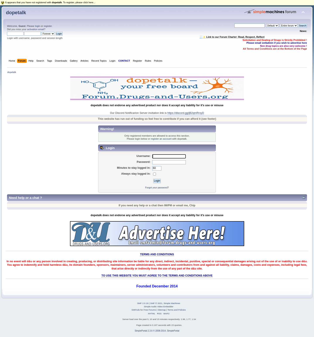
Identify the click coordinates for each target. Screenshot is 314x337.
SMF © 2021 (156, 303)
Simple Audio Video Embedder (158, 306)
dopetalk (16, 12)
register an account (161, 138)
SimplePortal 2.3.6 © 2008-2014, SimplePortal (157, 331)
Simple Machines (172, 303)
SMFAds (135, 310)
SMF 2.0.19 (142, 303)
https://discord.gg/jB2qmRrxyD (185, 113)
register (48, 26)
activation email (35, 29)
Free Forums (149, 310)
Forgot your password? (157, 187)
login (37, 26)
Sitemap (162, 310)
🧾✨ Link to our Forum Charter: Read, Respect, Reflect (232, 37)
